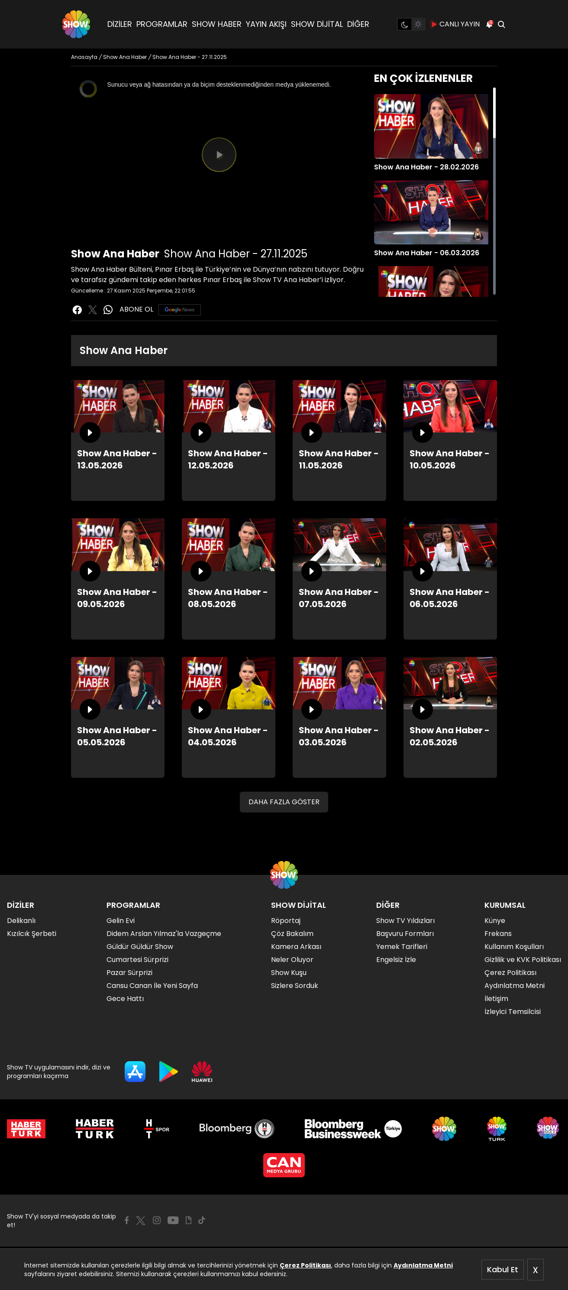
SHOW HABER (217, 24)
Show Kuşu (289, 973)
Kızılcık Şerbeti (31, 934)
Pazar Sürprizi (129, 973)
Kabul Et (502, 1269)
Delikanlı (21, 921)
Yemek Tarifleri (401, 947)
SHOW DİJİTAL (317, 24)
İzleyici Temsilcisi (512, 1012)
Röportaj (285, 921)
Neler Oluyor (292, 960)
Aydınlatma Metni (423, 1265)
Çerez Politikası (305, 1265)
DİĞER (358, 24)
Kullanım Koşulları (514, 947)
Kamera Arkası (296, 947)
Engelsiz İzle (396, 960)
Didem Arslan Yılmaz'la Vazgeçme (163, 934)
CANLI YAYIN (455, 24)
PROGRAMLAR (161, 24)
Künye (494, 921)
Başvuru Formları (405, 934)
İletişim (496, 999)
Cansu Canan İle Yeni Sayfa (152, 986)
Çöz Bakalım (292, 934)
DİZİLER (119, 24)
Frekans (498, 934)
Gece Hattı (125, 999)
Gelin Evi (120, 921)
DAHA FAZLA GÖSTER (284, 802)
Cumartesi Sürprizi (137, 960)
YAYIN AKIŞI (266, 24)
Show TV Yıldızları (405, 921)
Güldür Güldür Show (139, 947)
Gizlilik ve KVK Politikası (522, 960)
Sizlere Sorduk (294, 986)
